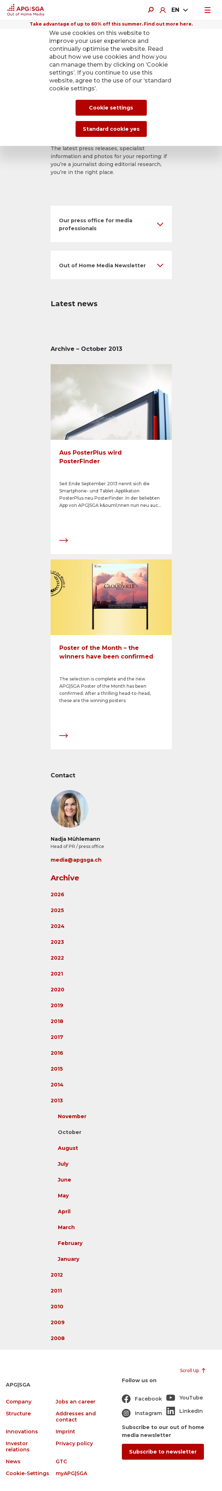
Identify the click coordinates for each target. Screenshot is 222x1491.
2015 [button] (57, 1069)
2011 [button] (56, 1290)
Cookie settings (111, 107)
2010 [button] (57, 1306)
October (69, 1132)
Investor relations (18, 1447)
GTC (61, 1462)
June (64, 1180)
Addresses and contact (76, 1417)
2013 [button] (57, 1100)
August (68, 1148)
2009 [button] (58, 1322)
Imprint (65, 1432)
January (68, 1259)
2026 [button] (57, 894)
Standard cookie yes (111, 129)
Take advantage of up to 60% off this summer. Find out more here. (111, 24)
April (64, 1211)
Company (18, 1402)
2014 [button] (57, 1084)
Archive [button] (65, 878)
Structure (18, 1414)
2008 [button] (58, 1338)
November (72, 1116)
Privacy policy (74, 1444)
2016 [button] (57, 1053)
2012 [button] (57, 1275)
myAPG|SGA (71, 1473)
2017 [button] (57, 1037)
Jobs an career (75, 1402)
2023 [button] (57, 942)
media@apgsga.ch (76, 860)
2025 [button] (57, 910)
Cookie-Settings (27, 1473)
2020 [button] (57, 989)
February (70, 1243)
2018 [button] (57, 1021)
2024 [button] (58, 926)
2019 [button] (57, 1005)
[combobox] (179, 10)
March (66, 1227)
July (63, 1164)
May (63, 1195)
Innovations (22, 1432)
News (13, 1462)
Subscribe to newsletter (163, 1451)
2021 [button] (57, 973)
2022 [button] (57, 958)
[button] (111, 224)
